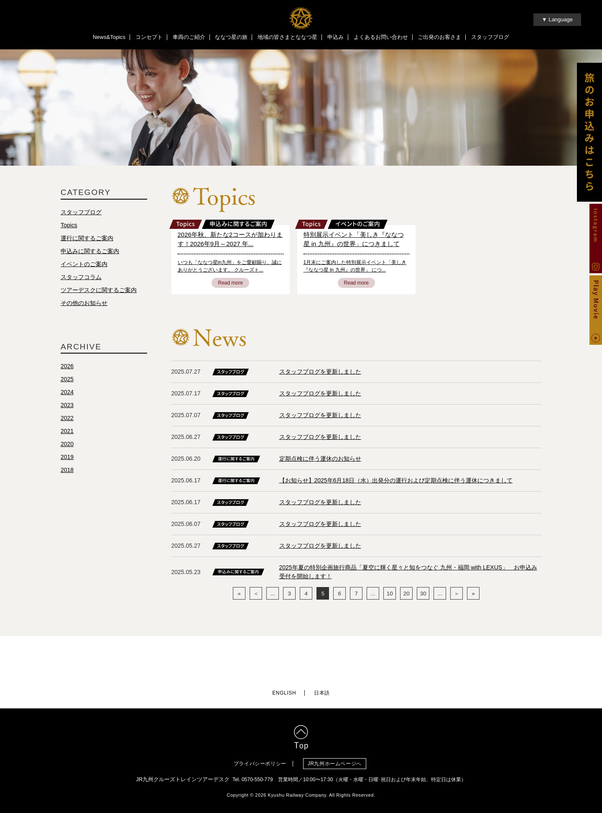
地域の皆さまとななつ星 (287, 37)
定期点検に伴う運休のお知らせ (320, 459)
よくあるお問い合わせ (381, 37)
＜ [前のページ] (256, 594)
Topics (69, 226)
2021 (67, 431)
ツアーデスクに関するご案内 (99, 290)
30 (423, 594)
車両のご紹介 (189, 37)
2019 (67, 457)
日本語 (322, 691)
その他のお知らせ (84, 303)
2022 (67, 418)
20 (406, 594)
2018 (67, 470)
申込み (335, 37)
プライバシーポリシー (260, 761)
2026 (67, 367)
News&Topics (109, 37)
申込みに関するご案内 (90, 252)
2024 (67, 393)
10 (390, 594)
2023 (67, 406)
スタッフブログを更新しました (320, 372)
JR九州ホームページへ (337, 761)
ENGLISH (284, 691)
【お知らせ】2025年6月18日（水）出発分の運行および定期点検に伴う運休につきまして (396, 481)
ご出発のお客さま (439, 37)
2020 (67, 444)
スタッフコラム (81, 277)
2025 (67, 380)
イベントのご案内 (84, 265)
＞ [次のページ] (456, 594)
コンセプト (149, 37)
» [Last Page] (473, 594)
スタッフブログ (490, 37)
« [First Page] (239, 594)
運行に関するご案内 (87, 239)
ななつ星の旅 (231, 37)
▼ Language (557, 19)
